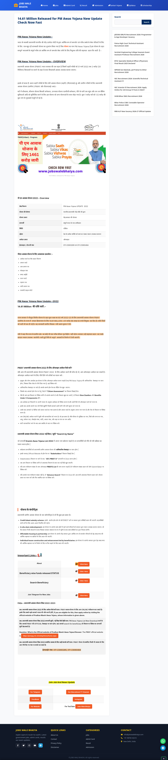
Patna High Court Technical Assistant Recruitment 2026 (129, 41)
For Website (35, 703)
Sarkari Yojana (117, 4)
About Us (54, 732)
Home (50, 4)
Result (87, 4)
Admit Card (74, 4)
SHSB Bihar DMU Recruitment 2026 (128, 93)
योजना (66, 43)
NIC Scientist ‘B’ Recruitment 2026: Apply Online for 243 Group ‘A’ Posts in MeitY (130, 85)
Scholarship (146, 4)
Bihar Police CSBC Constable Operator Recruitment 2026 (129, 100)
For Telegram (35, 689)
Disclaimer (55, 744)
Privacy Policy (56, 740)
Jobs (61, 4)
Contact (54, 736)
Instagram (78, 696)
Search (117, 14)
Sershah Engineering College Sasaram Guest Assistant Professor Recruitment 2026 (132, 50)
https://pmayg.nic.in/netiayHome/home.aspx (39, 633)
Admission (100, 4)
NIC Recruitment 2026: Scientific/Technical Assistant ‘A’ (131, 77)
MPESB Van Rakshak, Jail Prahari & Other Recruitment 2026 (130, 68)
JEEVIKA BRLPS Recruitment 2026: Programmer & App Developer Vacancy (132, 32)
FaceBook (35, 696)
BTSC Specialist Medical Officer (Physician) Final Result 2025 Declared (131, 59)
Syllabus (132, 4)
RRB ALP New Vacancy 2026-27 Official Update (132, 108)
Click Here (84, 561)
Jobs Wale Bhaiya (83, 703)
